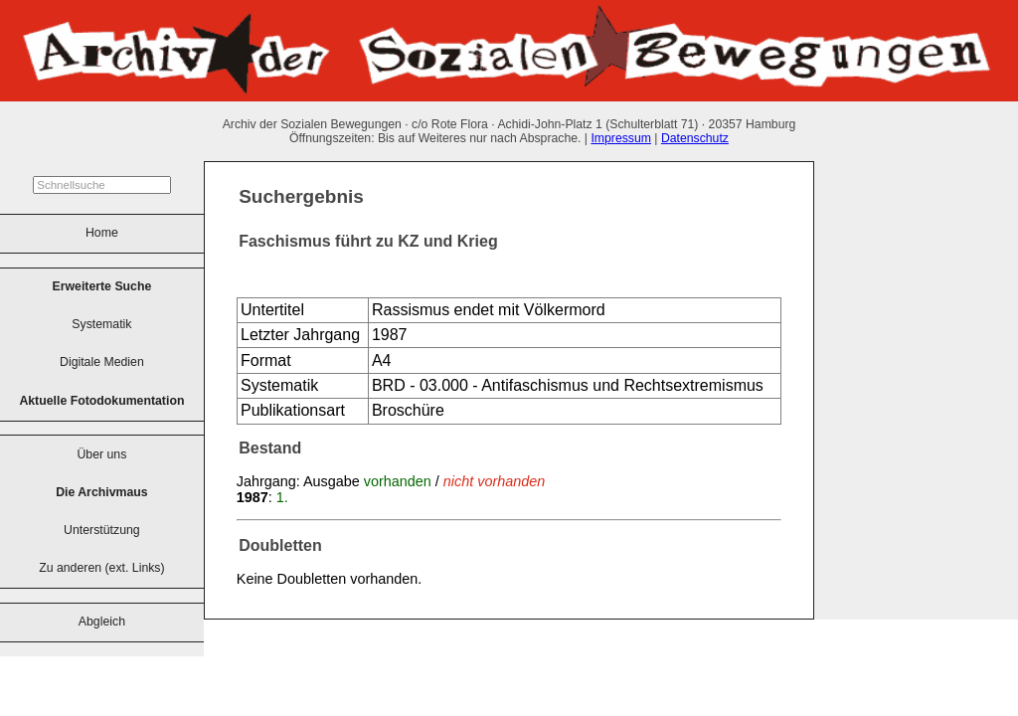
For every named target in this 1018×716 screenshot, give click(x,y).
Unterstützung (102, 530)
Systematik (101, 324)
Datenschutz (695, 138)
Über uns (101, 454)
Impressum (621, 138)
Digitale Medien (102, 362)
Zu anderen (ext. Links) (101, 568)
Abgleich (102, 621)
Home (101, 233)
